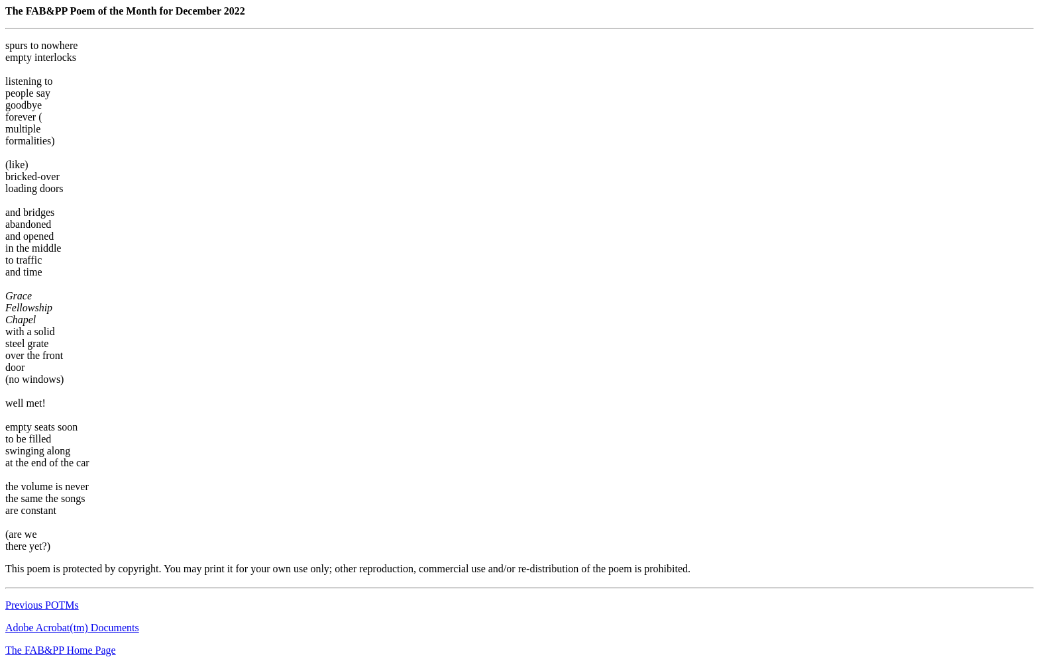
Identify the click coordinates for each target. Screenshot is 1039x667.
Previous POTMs (42, 605)
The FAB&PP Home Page (60, 650)
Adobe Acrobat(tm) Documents (72, 627)
